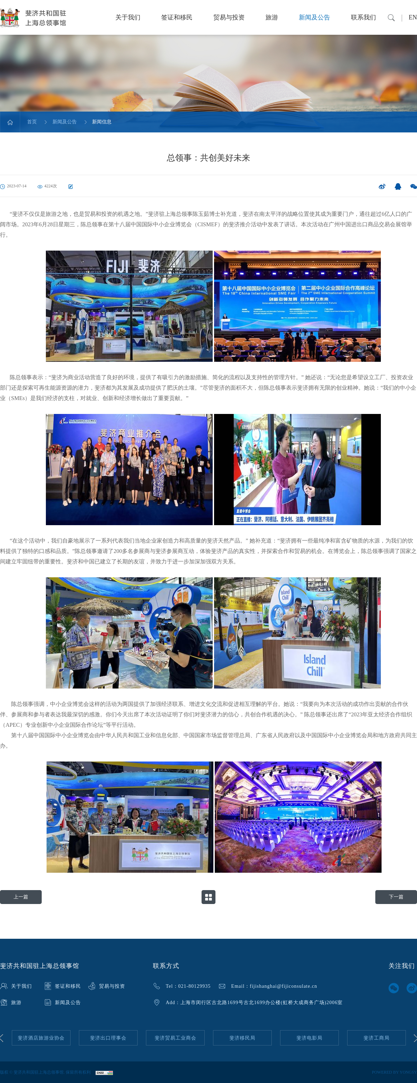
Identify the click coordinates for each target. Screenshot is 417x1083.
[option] (41, 1038)
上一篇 (21, 896)
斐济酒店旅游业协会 (41, 1038)
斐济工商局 (376, 1038)
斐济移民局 (242, 1038)
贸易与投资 (229, 17)
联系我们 (363, 17)
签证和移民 (177, 17)
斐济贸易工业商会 (175, 1038)
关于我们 (127, 17)
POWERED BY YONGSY (394, 1072)
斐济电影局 (309, 1038)
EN (413, 17)
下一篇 (396, 896)
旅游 (271, 17)
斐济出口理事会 (108, 1038)
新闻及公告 (314, 17)
